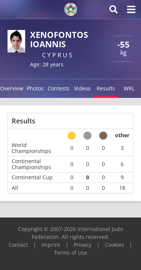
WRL (129, 88)
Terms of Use (70, 252)
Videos (82, 88)
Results (106, 88)
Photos (35, 88)
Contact (18, 244)
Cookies (114, 244)
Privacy (82, 244)
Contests (59, 88)
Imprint (50, 244)
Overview (11, 88)
